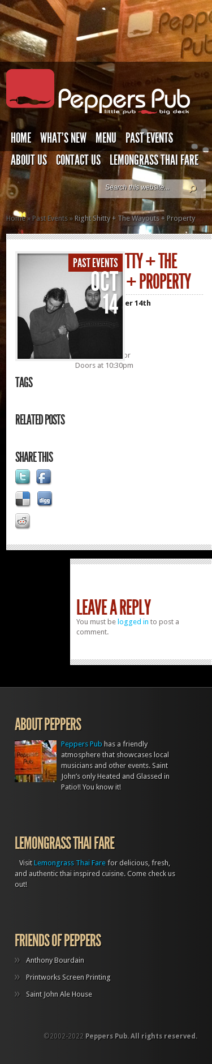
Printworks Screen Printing (68, 977)
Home (21, 138)
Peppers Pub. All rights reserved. (141, 1036)
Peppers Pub (81, 744)
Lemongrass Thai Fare (154, 160)
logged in (133, 621)
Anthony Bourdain (55, 960)
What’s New (63, 138)
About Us (29, 160)
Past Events (149, 138)
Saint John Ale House (59, 994)
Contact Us (78, 160)
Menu (106, 138)
